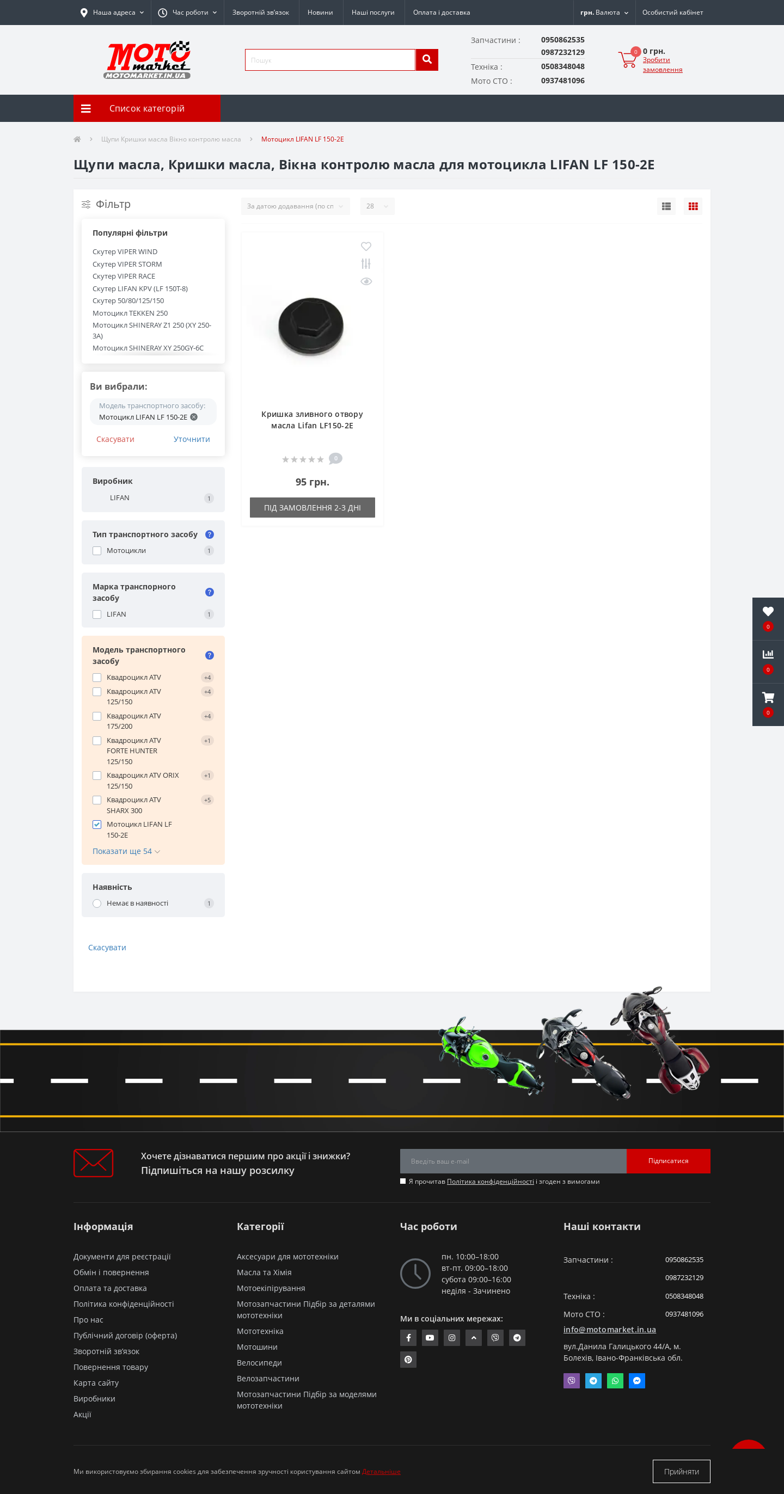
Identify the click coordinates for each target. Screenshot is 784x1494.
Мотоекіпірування (271, 1288)
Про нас (88, 1319)
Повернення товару (111, 1367)
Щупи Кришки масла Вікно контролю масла (171, 139)
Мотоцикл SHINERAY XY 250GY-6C (148, 348)
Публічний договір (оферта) (125, 1335)
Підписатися (668, 1160)
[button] (187, 12)
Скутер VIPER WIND (125, 251)
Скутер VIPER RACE (124, 276)
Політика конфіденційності (490, 1181)
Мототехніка (260, 1331)
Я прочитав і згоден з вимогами (504, 1181)
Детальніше (381, 1471)
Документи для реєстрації (122, 1256)
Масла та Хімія (264, 1272)
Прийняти (681, 1471)
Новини (320, 12)
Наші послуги (373, 12)
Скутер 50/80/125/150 (128, 300)
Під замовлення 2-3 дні (312, 507)
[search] (426, 60)
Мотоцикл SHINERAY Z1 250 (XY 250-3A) (152, 330)
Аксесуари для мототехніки (288, 1256)
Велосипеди (259, 1362)
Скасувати (115, 439)
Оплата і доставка (441, 12)
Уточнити (192, 439)
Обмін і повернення (111, 1272)
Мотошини (257, 1347)
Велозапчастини (268, 1378)
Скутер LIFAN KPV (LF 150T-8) (140, 288)
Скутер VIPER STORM (127, 264)
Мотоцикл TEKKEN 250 (130, 313)
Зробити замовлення (663, 64)
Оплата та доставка (110, 1288)
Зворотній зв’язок (260, 12)
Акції (82, 1414)
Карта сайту (96, 1383)
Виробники (94, 1398)
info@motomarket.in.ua (610, 1329)
